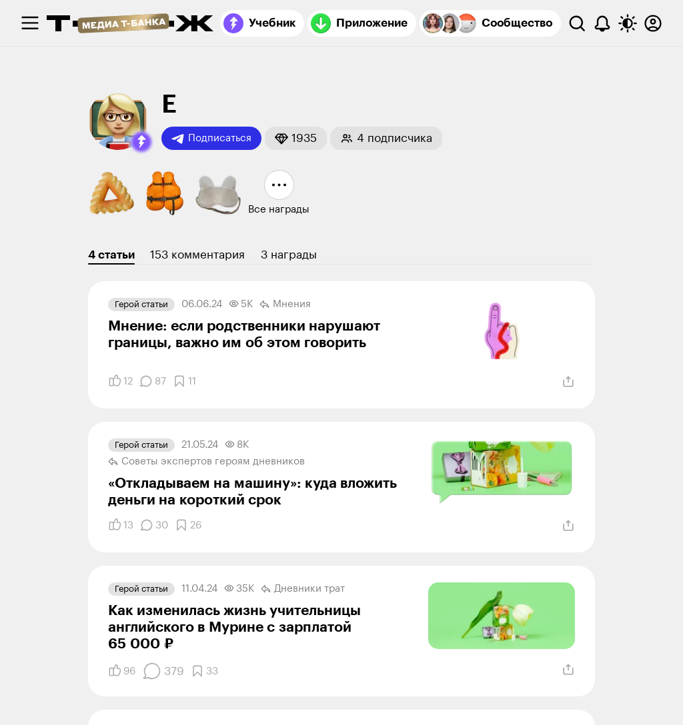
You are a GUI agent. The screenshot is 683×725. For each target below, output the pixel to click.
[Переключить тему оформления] (628, 23)
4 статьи (111, 255)
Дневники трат (303, 589)
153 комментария (197, 255)
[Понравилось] (120, 381)
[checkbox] (30, 23)
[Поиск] (577, 23)
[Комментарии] (152, 381)
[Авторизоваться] (653, 23)
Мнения (285, 304)
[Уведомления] (602, 23)
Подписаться (211, 138)
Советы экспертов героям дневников (206, 461)
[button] (141, 142)
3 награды (289, 255)
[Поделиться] (568, 381)
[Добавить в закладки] (184, 381)
